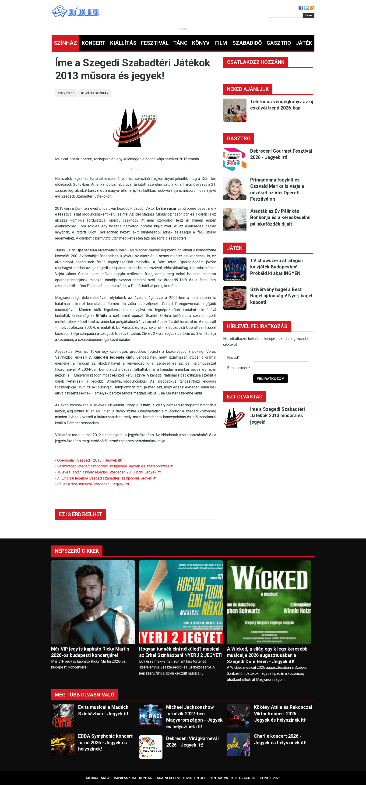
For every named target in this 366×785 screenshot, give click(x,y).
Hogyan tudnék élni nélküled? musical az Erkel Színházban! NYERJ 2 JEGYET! (180, 652)
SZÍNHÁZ (65, 43)
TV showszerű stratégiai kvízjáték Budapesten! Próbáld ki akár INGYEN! (276, 267)
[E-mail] (281, 368)
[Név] (281, 358)
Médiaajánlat (98, 778)
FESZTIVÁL (155, 43)
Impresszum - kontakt (134, 778)
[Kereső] (285, 15)
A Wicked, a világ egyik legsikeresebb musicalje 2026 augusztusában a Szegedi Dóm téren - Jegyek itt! (267, 655)
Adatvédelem (168, 778)
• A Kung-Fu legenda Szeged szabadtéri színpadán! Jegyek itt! (106, 478)
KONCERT (94, 43)
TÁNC (180, 43)
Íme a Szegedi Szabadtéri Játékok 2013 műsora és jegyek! (277, 415)
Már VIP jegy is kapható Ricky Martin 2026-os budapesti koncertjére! (90, 652)
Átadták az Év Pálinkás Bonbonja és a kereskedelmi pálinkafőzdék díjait (280, 217)
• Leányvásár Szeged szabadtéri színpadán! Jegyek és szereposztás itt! (115, 466)
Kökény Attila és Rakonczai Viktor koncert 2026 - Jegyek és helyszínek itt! (283, 713)
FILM (221, 43)
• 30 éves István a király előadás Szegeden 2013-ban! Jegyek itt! (108, 472)
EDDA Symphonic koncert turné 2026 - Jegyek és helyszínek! (105, 742)
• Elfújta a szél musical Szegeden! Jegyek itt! (92, 484)
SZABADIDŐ (247, 43)
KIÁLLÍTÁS (123, 43)
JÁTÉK (304, 43)
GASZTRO (279, 43)
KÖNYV (201, 43)
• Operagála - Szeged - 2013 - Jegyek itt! (88, 460)
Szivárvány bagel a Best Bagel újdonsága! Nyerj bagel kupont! (281, 296)
